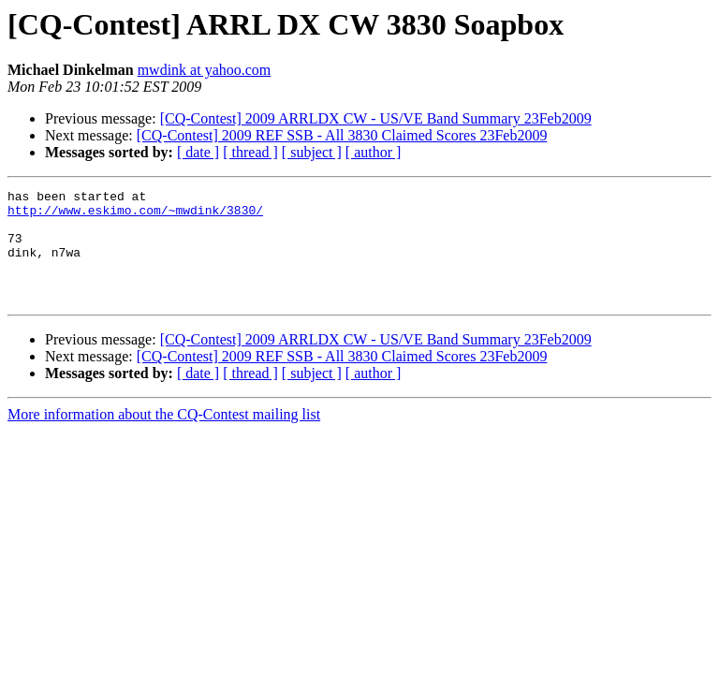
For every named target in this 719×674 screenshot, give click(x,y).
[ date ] (198, 152)
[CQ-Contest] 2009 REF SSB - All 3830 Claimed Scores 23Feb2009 (342, 135)
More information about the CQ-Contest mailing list (163, 437)
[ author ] (373, 152)
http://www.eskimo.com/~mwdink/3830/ (135, 215)
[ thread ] (250, 152)
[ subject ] (312, 152)
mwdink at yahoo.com (204, 70)
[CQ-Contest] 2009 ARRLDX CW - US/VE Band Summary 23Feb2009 (376, 118)
